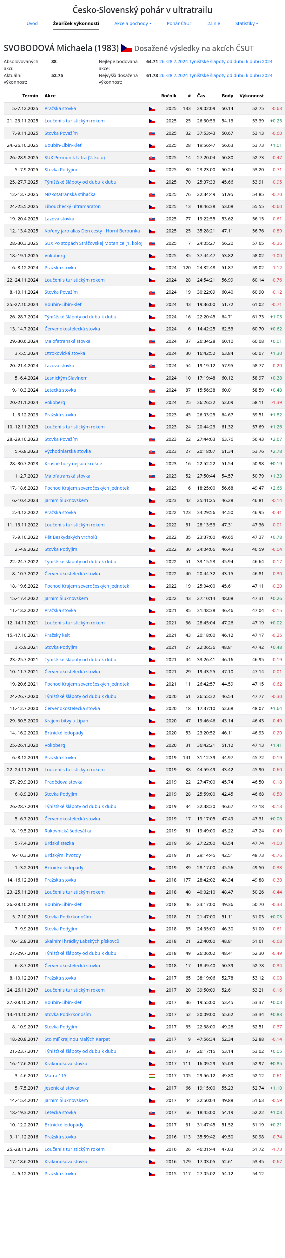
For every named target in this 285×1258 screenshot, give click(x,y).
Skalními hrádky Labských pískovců (82, 941)
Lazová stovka (60, 219)
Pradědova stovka (64, 782)
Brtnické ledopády (64, 733)
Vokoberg (55, 255)
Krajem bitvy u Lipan (67, 721)
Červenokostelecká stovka (72, 329)
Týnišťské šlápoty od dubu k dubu (80, 182)
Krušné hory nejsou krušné (73, 463)
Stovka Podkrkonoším (68, 917)
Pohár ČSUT (179, 23)
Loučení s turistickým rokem (75, 121)
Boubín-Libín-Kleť (63, 145)
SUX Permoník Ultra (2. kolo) (75, 157)
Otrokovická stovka (65, 353)
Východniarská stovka (68, 451)
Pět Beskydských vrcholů (71, 537)
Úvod (32, 23)
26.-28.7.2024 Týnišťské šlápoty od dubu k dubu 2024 (216, 61)
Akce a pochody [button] (131, 23)
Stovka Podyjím (61, 169)
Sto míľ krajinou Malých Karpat (77, 1039)
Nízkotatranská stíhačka (70, 194)
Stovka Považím (61, 133)
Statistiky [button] (245, 23)
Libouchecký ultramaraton (73, 206)
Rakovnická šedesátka (68, 831)
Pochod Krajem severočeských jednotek (87, 488)
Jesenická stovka (62, 1088)
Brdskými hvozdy (63, 855)
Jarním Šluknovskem (66, 500)
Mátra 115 (56, 1075)
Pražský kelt (57, 635)
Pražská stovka (60, 108)
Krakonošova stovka (66, 1063)
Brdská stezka (59, 843)
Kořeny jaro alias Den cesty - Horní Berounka (92, 231)
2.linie (213, 23)
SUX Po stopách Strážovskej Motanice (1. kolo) (93, 243)
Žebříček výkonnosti (76, 23)
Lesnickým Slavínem (66, 378)
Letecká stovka (60, 390)
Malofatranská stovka (67, 341)
